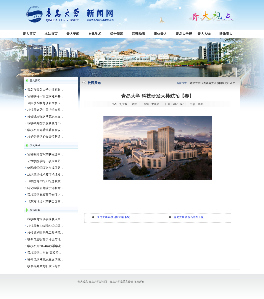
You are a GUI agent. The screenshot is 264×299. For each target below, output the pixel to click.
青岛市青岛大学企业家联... (45, 89)
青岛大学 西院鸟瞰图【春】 (190, 217)
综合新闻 (116, 34)
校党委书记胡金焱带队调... (45, 136)
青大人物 (204, 34)
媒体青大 (160, 34)
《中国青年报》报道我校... (45, 181)
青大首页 (29, 34)
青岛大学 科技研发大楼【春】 (114, 217)
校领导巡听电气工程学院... (45, 232)
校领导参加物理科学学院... (45, 226)
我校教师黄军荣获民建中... (45, 154)
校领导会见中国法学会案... (45, 110)
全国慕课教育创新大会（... (45, 103)
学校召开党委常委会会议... (45, 130)
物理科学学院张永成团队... (45, 168)
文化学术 (94, 34)
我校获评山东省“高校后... (44, 252)
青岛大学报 (184, 34)
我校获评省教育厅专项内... (45, 194)
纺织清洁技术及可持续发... (45, 174)
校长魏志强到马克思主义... (45, 116)
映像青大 (225, 34)
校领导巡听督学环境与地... (45, 239)
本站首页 (51, 34)
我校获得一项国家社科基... (45, 96)
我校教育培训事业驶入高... (45, 219)
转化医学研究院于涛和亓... (45, 188)
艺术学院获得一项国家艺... (45, 161)
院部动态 (138, 34)
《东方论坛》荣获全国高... (45, 201)
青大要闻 (72, 34)
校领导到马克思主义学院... (45, 259)
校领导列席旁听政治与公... (45, 266)
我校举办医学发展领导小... (45, 123)
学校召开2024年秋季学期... (45, 246)
